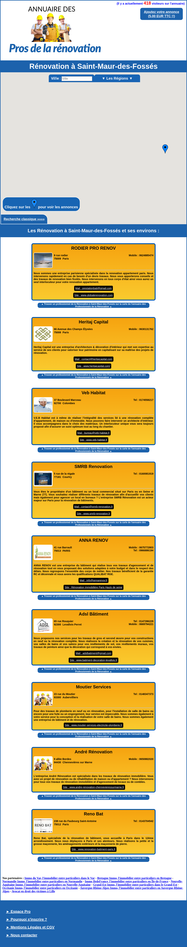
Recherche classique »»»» (24, 219)
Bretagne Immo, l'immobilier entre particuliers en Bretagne (134, 878)
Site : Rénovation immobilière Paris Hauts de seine (93, 587)
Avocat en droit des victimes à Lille (33, 891)
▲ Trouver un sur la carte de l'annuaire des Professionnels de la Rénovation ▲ (93, 305)
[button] (165, 149)
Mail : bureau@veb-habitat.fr (93, 432)
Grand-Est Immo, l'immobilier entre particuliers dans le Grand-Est (135, 884)
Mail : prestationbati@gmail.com (93, 288)
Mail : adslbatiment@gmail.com (93, 653)
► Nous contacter (21, 935)
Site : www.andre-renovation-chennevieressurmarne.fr (93, 787)
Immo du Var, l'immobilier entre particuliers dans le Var (59, 878)
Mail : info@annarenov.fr (93, 580)
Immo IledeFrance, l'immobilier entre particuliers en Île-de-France (126, 881)
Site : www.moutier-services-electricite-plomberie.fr (93, 725)
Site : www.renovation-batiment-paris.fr (93, 849)
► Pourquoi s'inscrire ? (26, 919)
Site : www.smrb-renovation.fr (93, 513)
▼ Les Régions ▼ (117, 78)
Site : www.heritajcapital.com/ (93, 366)
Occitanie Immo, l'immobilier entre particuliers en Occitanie (40, 888)
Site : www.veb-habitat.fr (93, 439)
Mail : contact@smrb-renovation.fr (93, 506)
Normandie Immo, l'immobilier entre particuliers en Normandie (42, 881)
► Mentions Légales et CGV (30, 927)
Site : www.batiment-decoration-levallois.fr (93, 660)
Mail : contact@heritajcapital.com (93, 359)
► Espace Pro (18, 911)
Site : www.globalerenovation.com (93, 295)
